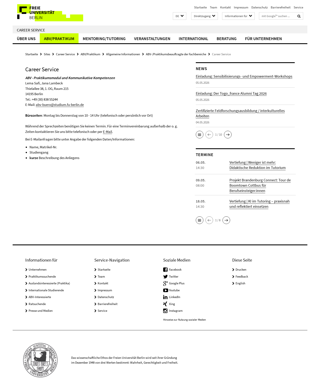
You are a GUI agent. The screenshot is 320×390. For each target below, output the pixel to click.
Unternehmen (38, 269)
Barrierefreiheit (281, 7)
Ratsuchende (37, 304)
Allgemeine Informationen (123, 54)
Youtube (174, 290)
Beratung (227, 38)
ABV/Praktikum (59, 38)
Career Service (31, 29)
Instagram (176, 311)
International (193, 38)
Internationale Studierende (46, 290)
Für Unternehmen (263, 38)
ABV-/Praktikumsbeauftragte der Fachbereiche (176, 54)
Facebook (175, 269)
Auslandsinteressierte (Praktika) (49, 283)
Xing (172, 304)
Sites (47, 54)
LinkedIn (174, 297)
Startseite (200, 7)
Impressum (241, 7)
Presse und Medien (41, 311)
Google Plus (176, 283)
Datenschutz (259, 7)
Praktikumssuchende (42, 276)
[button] (179, 16)
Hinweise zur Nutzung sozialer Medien (184, 319)
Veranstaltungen (152, 38)
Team (213, 7)
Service (298, 7)
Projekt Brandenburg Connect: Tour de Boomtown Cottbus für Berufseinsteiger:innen (260, 185)
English (240, 283)
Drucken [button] (241, 269)
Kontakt (225, 7)
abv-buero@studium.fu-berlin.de (60, 104)
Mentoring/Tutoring (104, 38)
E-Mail (107, 131)
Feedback (242, 276)
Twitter (173, 276)
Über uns (26, 38)
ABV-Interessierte (40, 297)
